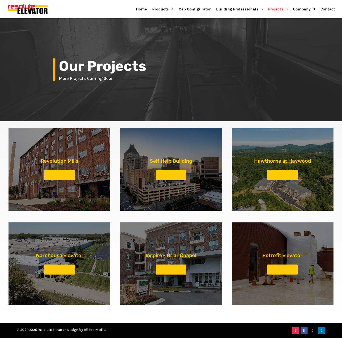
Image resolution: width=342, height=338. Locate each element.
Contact (327, 10)
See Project (59, 175)
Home (141, 10)
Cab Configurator (195, 10)
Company (301, 10)
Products (160, 10)
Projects (275, 10)
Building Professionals (237, 10)
